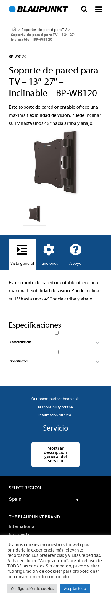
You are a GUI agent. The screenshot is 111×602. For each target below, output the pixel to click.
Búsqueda (19, 534)
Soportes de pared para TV (44, 29)
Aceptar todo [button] (75, 588)
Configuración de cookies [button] (32, 588)
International (22, 526)
